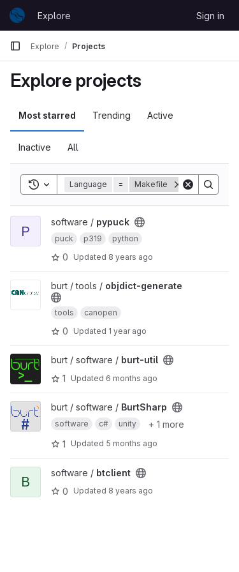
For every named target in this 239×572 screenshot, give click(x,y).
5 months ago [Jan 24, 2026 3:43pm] (131, 443)
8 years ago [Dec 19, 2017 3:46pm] (130, 257)
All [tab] (73, 147)
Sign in (210, 15)
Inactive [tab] (34, 147)
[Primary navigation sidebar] (15, 46)
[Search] (208, 184)
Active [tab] (160, 115)
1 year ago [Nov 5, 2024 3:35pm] (127, 331)
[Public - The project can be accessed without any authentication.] (139, 222)
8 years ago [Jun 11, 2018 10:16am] (130, 490)
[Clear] (188, 184)
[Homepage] (17, 15)
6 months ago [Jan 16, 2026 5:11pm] (131, 378)
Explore (54, 15)
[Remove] (177, 184)
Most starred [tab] (47, 115)
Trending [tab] (111, 115)
